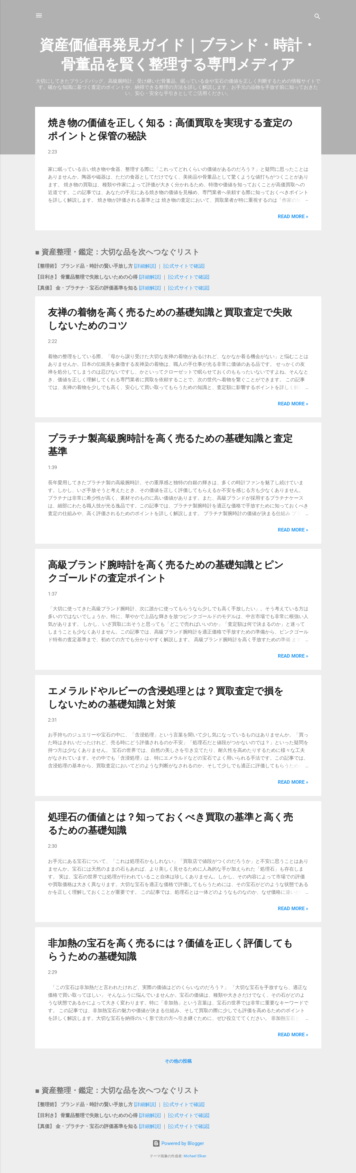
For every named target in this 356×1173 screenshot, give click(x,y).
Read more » (293, 216)
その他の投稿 (178, 1061)
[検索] (317, 17)
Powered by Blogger (178, 1143)
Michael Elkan (195, 1156)
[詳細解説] (145, 266)
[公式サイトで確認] (183, 266)
